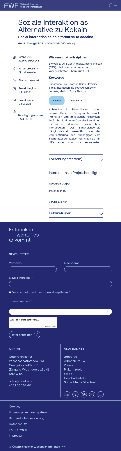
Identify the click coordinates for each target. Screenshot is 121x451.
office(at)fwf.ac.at (21, 381)
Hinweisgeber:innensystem (28, 412)
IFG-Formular (18, 429)
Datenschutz (18, 424)
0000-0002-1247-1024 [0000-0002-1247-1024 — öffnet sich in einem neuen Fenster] (58, 43)
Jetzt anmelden (22, 334)
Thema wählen (20, 301)
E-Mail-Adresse (21, 277)
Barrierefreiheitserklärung (26, 418)
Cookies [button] (14, 406)
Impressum (16, 435)
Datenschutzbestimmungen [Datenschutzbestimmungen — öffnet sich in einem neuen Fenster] (31, 292)
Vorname (15, 263)
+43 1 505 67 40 (20, 385)
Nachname (72, 263)
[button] (76, 159)
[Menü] (115, 5)
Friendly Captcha (50, 327)
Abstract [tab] (57, 100)
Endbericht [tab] (76, 100)
